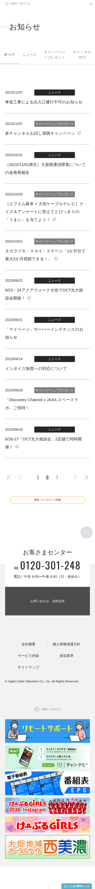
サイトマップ (28, 690)
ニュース (29, 55)
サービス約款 (28, 678)
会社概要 (28, 666)
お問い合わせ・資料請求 (47, 615)
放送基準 (67, 678)
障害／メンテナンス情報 (47, 502)
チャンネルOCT (82, 54)
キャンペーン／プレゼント (54, 54)
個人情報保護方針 (67, 666)
